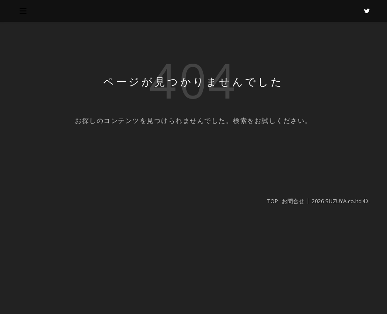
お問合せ (293, 201)
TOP (272, 201)
